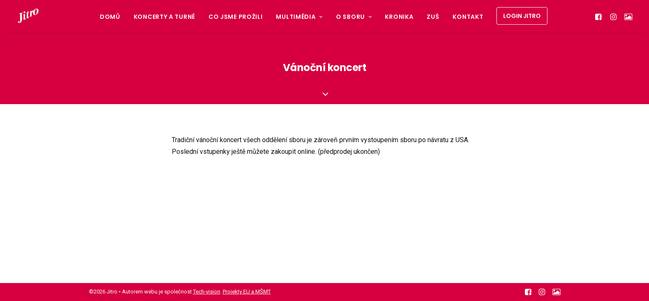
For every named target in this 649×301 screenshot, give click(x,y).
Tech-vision (206, 291)
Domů (110, 17)
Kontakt (468, 17)
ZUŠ (433, 17)
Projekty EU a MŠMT (247, 291)
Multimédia (299, 17)
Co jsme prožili (236, 17)
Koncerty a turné (164, 17)
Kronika (399, 17)
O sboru (354, 17)
